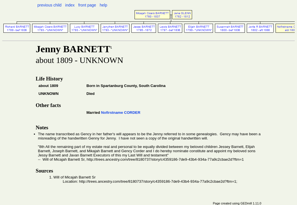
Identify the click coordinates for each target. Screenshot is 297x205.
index (69, 5)
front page (87, 5)
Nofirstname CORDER (120, 112)
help (103, 5)
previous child (50, 5)
